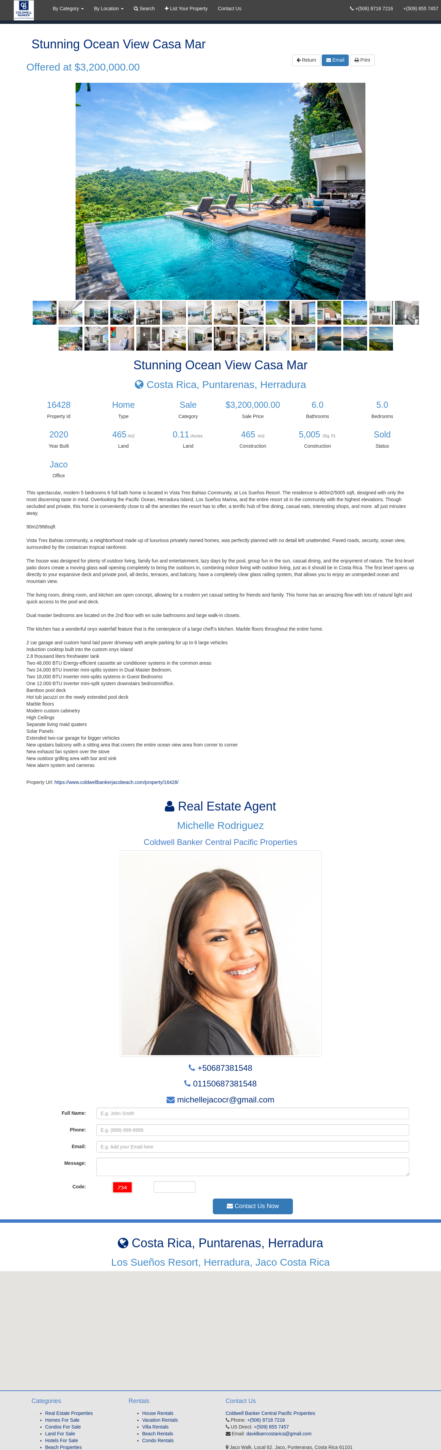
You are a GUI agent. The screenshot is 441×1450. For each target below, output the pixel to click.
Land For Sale (60, 1433)
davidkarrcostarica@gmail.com (279, 1433)
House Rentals (158, 1413)
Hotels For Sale (61, 1440)
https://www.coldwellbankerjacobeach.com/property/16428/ (116, 782)
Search (144, 8)
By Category (68, 8)
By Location (109, 8)
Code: (79, 1186)
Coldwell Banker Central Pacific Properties (270, 1413)
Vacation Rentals (160, 1420)
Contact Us (229, 8)
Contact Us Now (253, 1206)
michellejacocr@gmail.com (225, 1099)
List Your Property (186, 8)
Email (335, 60)
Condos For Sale (63, 1427)
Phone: (78, 1129)
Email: (79, 1146)
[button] (220, 1324)
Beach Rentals (157, 1433)
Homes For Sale (62, 1420)
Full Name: (74, 1113)
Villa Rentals (155, 1427)
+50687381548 (225, 1068)
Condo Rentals (158, 1440)
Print (362, 60)
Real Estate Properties (69, 1413)
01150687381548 (225, 1083)
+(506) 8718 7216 (371, 8)
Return (306, 60)
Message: (75, 1163)
